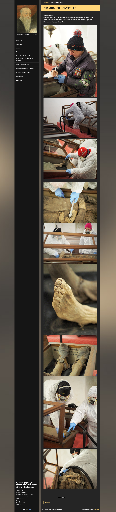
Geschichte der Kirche (22, 64)
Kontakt (18, 52)
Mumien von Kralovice (23, 72)
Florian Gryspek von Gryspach (25, 68)
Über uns (19, 44)
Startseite (19, 40)
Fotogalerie (19, 76)
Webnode (96, 509)
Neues (18, 48)
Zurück (47, 503)
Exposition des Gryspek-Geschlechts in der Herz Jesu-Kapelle (25, 58)
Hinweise (19, 80)
